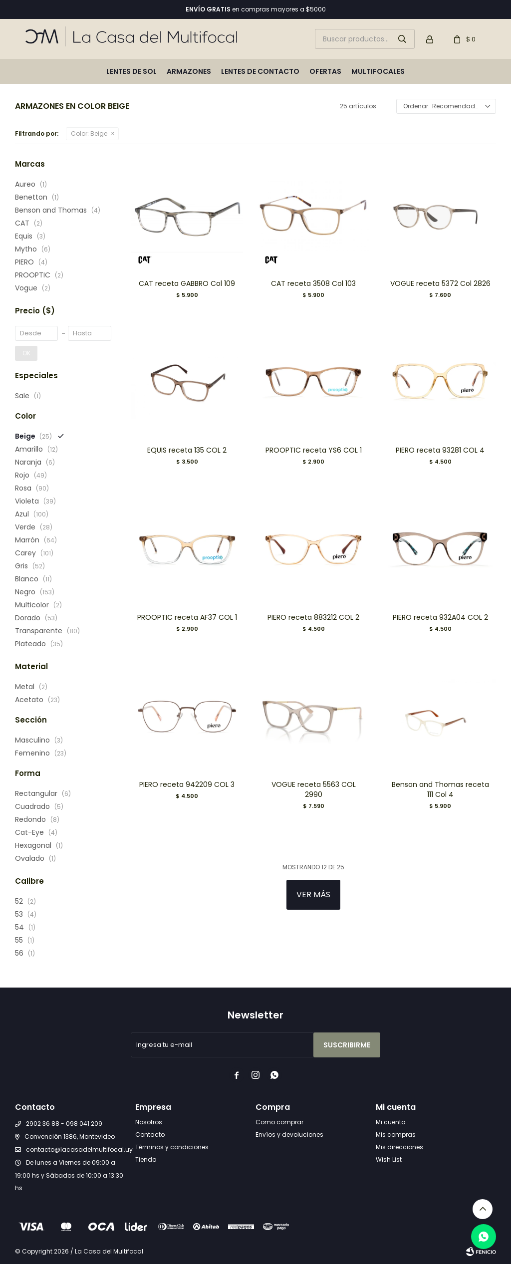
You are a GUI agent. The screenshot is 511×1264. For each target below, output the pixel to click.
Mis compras (396, 1134)
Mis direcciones (399, 1147)
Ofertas (325, 71)
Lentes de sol (131, 71)
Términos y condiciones (172, 1147)
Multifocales (378, 71)
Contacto (150, 1134)
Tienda (146, 1159)
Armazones (189, 71)
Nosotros (148, 1122)
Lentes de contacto (260, 71)
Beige (89, 133)
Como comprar (279, 1122)
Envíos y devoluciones (289, 1134)
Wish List (389, 1159)
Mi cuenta (391, 1122)
